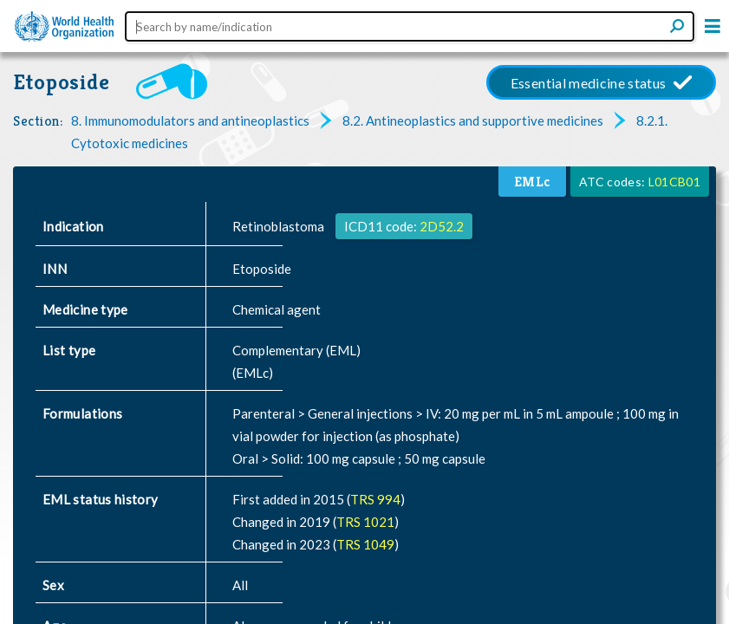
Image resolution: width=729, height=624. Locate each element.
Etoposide (61, 81)
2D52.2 (442, 226)
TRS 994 (375, 499)
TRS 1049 (365, 544)
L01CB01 (674, 181)
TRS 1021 (365, 522)
